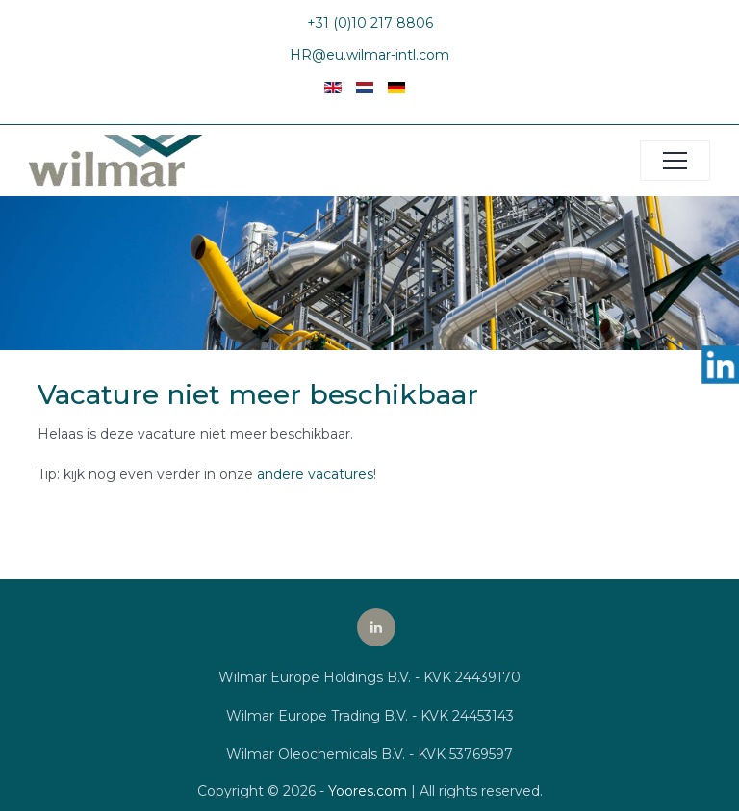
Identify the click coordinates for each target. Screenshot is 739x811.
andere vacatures (315, 474)
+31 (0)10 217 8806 (370, 23)
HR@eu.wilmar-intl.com (369, 54)
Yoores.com (367, 790)
